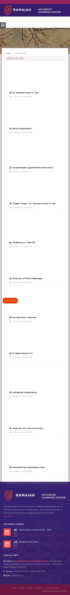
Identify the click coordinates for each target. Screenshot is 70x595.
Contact (47, 588)
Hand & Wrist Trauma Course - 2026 (35, 530)
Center (21, 588)
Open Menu (3, 25)
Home (8, 53)
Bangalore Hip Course (29, 542)
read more (8, 516)
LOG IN (54, 588)
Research (38, 588)
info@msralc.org (17, 575)
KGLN (64, 591)
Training (29, 588)
